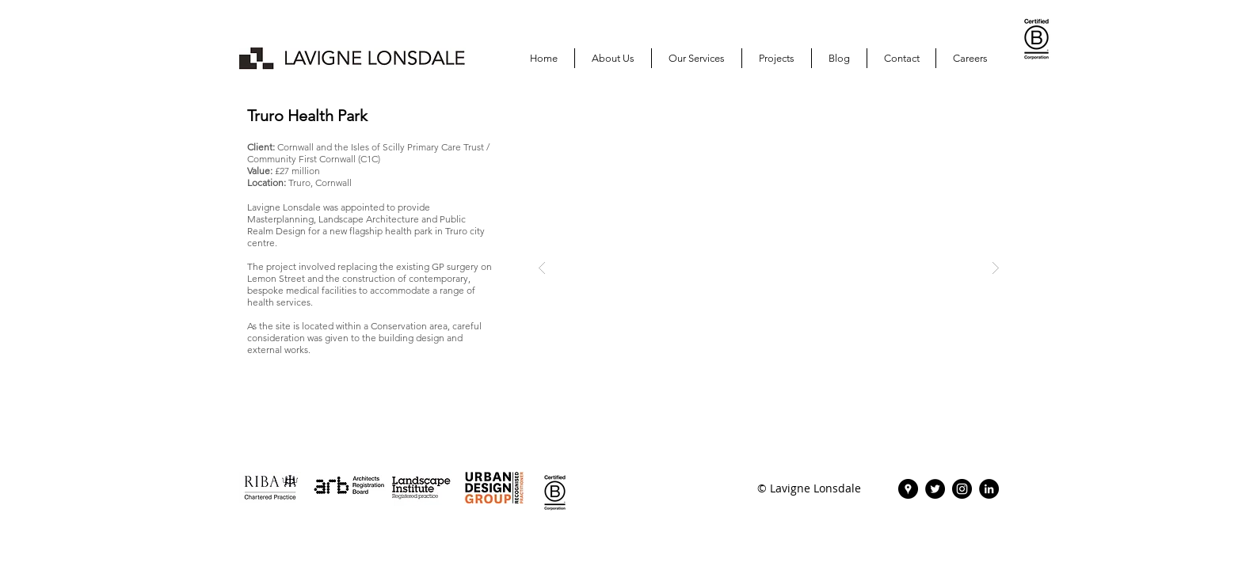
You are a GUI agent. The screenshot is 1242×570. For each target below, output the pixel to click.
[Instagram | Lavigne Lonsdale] (962, 489)
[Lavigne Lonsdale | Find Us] (908, 489)
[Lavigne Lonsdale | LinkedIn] (989, 489)
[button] (776, 58)
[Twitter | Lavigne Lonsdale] (935, 489)
